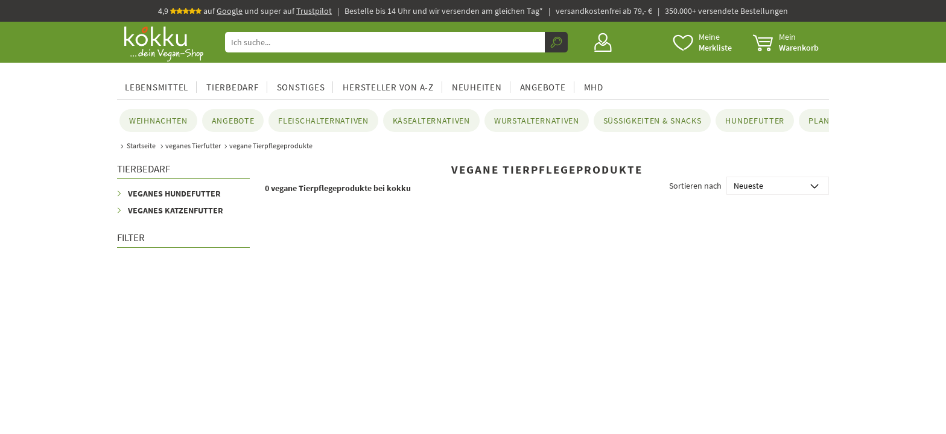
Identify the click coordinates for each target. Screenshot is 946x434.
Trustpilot (314, 10)
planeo (824, 120)
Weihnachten (158, 120)
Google (230, 10)
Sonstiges (301, 87)
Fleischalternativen (323, 120)
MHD (593, 87)
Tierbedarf (232, 87)
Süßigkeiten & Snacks (652, 120)
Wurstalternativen (536, 120)
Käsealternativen (431, 120)
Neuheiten (477, 87)
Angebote (543, 87)
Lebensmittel (156, 87)
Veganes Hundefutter (174, 193)
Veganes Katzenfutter (175, 210)
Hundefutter (754, 120)
